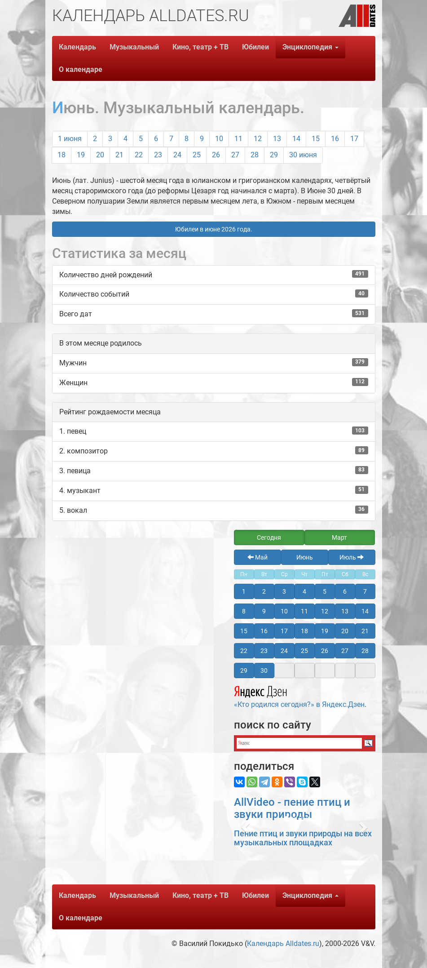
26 (216, 155)
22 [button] (243, 650)
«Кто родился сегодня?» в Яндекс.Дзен (299, 696)
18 (61, 155)
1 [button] (244, 591)
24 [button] (284, 650)
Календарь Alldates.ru (283, 943)
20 (100, 155)
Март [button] (339, 537)
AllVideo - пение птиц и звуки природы (292, 808)
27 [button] (344, 650)
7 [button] (365, 591)
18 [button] (304, 631)
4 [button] (304, 591)
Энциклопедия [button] (310, 47)
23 (158, 155)
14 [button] (365, 611)
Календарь (77, 47)
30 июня (303, 155)
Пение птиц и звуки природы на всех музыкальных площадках (303, 838)
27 (235, 155)
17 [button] (284, 631)
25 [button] (304, 650)
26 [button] (324, 650)
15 (316, 138)
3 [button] (284, 591)
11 (238, 138)
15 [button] (243, 631)
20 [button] (344, 631)
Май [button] (257, 557)
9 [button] (264, 611)
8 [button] (244, 611)
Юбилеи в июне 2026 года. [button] (213, 229)
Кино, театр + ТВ (200, 47)
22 (139, 155)
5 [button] (324, 591)
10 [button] (284, 611)
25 (197, 155)
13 (277, 138)
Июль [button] (351, 557)
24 (177, 155)
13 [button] (344, 611)
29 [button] (243, 670)
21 (119, 155)
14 (296, 138)
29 (274, 155)
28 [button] (365, 650)
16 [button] (264, 631)
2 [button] (264, 591)
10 (219, 138)
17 (354, 138)
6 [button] (345, 591)
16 (335, 138)
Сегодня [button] (269, 537)
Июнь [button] (304, 557)
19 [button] (324, 631)
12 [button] (324, 611)
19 (81, 155)
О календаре (80, 69)
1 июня (70, 138)
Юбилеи (255, 47)
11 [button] (304, 611)
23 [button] (264, 650)
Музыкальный (134, 47)
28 (255, 155)
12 (258, 138)
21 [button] (365, 631)
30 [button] (264, 670)
